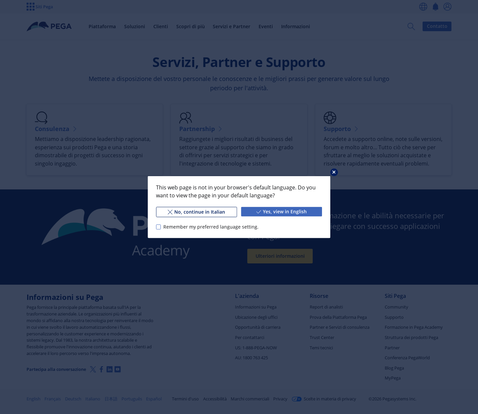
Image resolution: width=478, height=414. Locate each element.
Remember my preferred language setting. (211, 227)
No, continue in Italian (196, 212)
